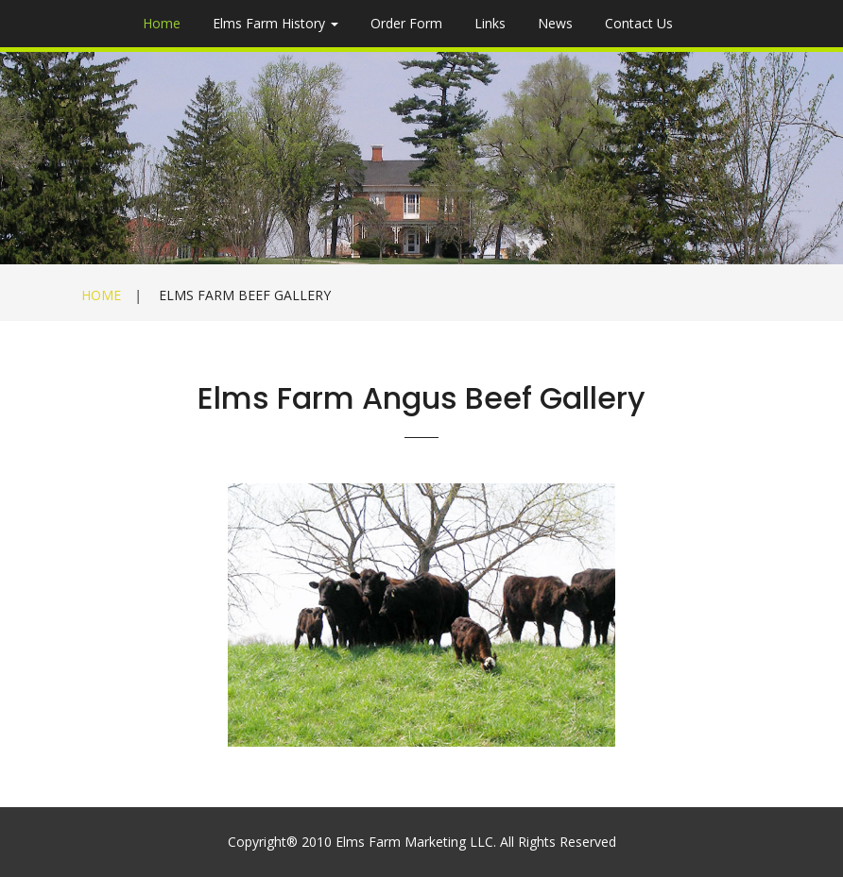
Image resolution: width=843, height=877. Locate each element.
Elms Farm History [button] (275, 23)
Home (162, 23)
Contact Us (639, 23)
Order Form (406, 23)
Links (490, 23)
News (555, 23)
